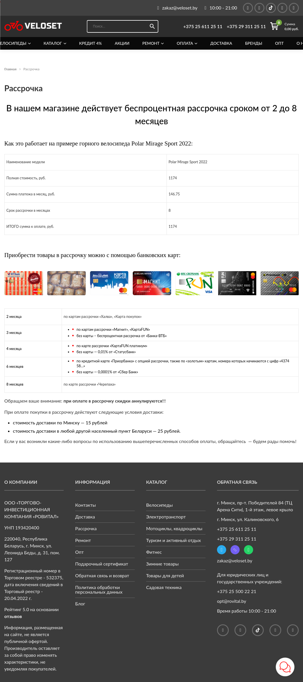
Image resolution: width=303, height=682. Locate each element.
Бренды (253, 43)
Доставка (221, 43)
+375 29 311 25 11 (246, 26)
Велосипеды (159, 505)
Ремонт (151, 43)
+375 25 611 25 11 (202, 26)
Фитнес (154, 552)
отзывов (13, 616)
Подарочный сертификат (101, 563)
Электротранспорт (166, 516)
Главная (10, 69)
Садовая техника (164, 587)
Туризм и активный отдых (173, 540)
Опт (279, 43)
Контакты (85, 505)
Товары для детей (165, 575)
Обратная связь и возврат (102, 575)
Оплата (185, 43)
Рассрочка (86, 528)
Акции (122, 43)
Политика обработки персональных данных (98, 589)
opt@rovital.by (231, 601)
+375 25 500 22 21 (236, 591)
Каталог (53, 43)
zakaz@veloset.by (234, 560)
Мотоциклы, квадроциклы (174, 528)
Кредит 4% (90, 43)
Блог (80, 603)
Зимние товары (162, 563)
